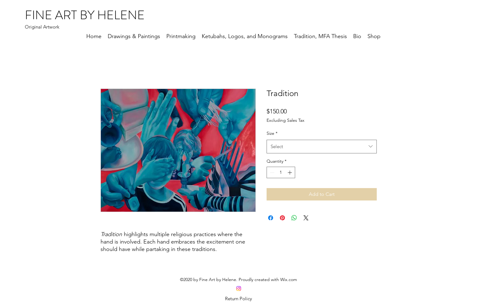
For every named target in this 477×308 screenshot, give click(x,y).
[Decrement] (271, 172)
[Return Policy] (239, 299)
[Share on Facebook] (270, 218)
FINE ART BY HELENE (85, 15)
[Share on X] (306, 218)
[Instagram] (239, 288)
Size (272, 133)
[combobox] (322, 146)
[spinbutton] (280, 172)
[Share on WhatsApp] (294, 218)
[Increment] (290, 172)
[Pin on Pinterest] (282, 218)
